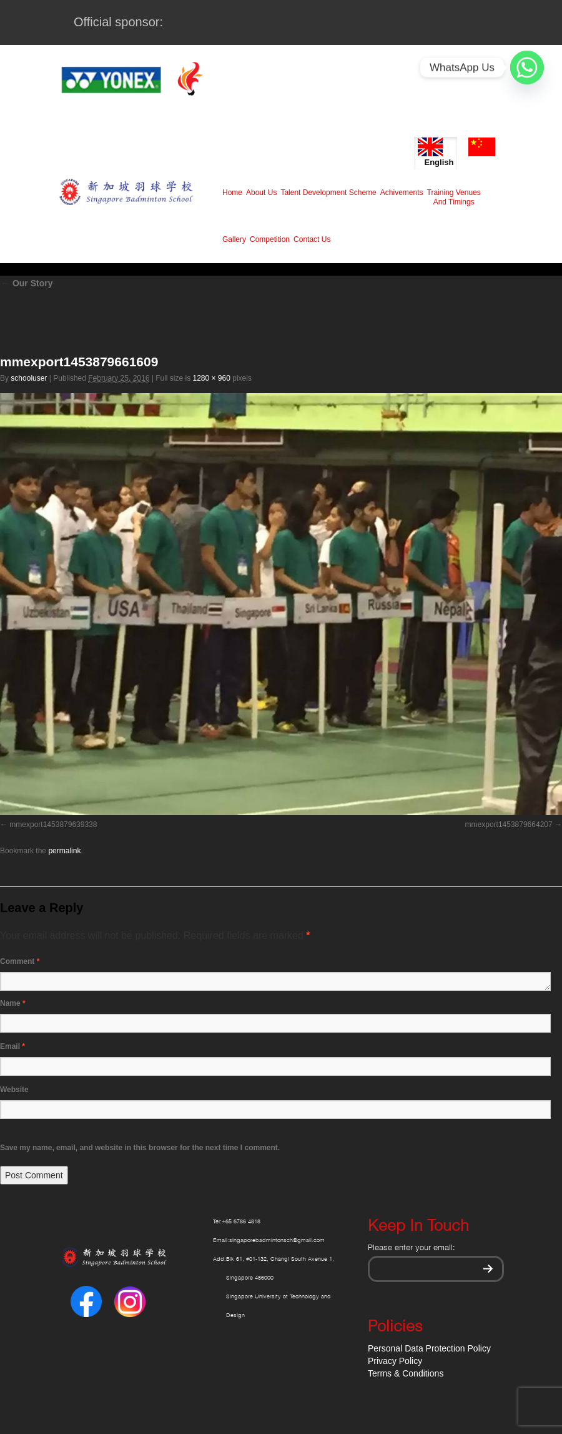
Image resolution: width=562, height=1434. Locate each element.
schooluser (29, 378)
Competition (270, 239)
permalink (64, 850)
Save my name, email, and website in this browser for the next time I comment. (140, 1147)
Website (14, 1089)
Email (12, 1046)
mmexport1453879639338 (53, 824)
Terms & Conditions (405, 1373)
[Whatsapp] (527, 67)
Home (232, 192)
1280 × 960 (211, 378)
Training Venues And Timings (454, 197)
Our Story (26, 283)
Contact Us (311, 239)
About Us (261, 192)
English (435, 152)
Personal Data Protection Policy (429, 1348)
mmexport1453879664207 (509, 824)
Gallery (234, 239)
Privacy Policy (395, 1361)
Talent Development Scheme (328, 192)
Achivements (401, 192)
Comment (19, 961)
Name (13, 1003)
